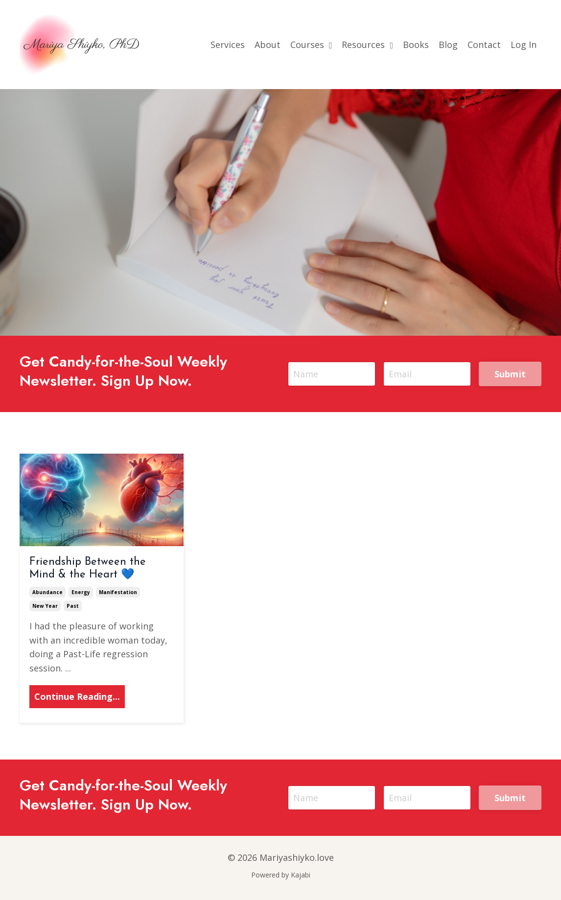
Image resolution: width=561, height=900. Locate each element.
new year (45, 605)
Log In (524, 44)
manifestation (118, 592)
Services (227, 44)
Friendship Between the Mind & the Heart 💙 (87, 568)
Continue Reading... (77, 696)
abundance (47, 592)
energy (80, 592)
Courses (311, 44)
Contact (484, 44)
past (73, 605)
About (267, 44)
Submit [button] (510, 374)
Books (416, 44)
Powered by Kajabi (280, 874)
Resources (367, 44)
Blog (448, 44)
